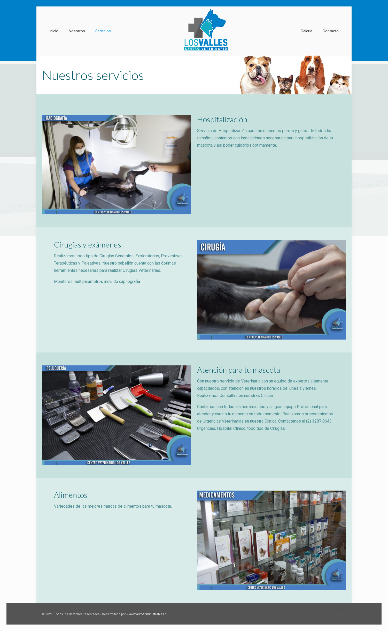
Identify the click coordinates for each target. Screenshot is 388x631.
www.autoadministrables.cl (148, 614)
